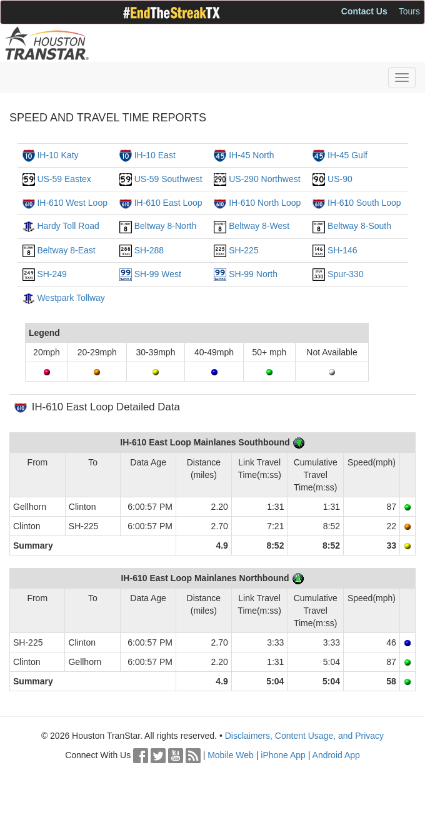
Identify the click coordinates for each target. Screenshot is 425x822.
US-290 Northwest (264, 179)
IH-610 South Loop (364, 203)
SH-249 (51, 274)
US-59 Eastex (64, 179)
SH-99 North (253, 274)
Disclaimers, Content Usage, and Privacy (304, 736)
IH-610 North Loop (265, 203)
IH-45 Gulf (348, 155)
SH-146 (342, 250)
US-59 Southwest (168, 179)
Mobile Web (231, 755)
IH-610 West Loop (72, 203)
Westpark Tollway (70, 298)
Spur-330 (346, 274)
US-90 (340, 179)
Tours (409, 11)
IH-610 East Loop (168, 203)
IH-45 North (251, 155)
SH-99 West (157, 274)
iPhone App (283, 755)
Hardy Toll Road (68, 226)
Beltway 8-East (66, 250)
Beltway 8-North (165, 226)
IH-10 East (155, 155)
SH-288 (149, 250)
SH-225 (243, 250)
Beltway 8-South (359, 226)
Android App (336, 755)
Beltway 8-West (259, 226)
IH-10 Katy (57, 155)
